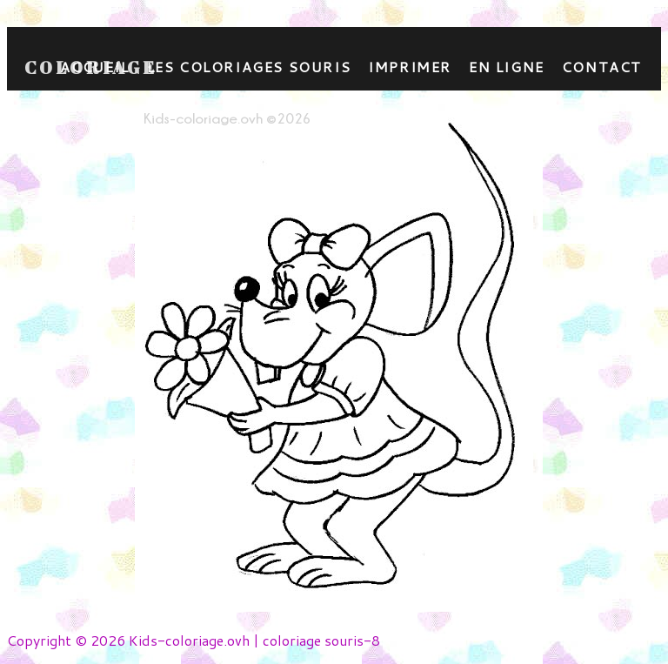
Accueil (94, 67)
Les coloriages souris (249, 67)
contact (602, 67)
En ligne (506, 67)
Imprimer (409, 67)
